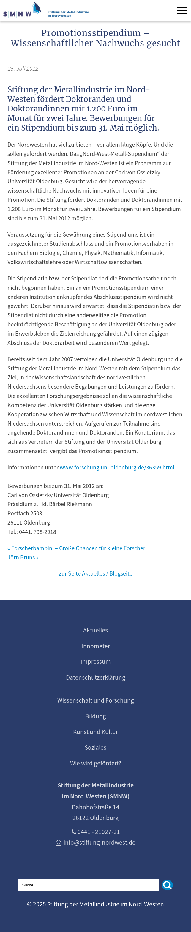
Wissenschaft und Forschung (95, 700)
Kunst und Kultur (95, 732)
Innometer (95, 646)
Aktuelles (95, 630)
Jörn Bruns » (23, 557)
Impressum (95, 661)
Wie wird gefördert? (95, 763)
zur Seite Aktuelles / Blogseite (95, 573)
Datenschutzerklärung (95, 677)
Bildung (95, 716)
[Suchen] (167, 885)
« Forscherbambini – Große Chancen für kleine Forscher (76, 548)
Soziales (95, 747)
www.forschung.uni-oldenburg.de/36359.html (117, 467)
